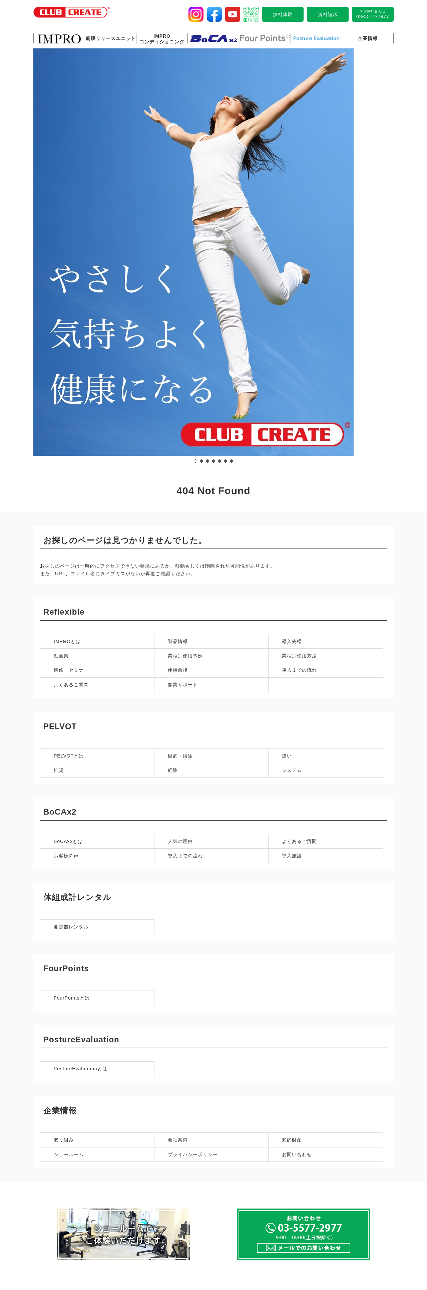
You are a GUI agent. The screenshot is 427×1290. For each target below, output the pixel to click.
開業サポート (183, 410)
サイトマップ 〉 (346, 1248)
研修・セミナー (71, 396)
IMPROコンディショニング (248, 1053)
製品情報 (178, 367)
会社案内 (178, 865)
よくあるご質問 (71, 410)
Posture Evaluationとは (156, 1172)
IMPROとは (67, 367)
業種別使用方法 (299, 381)
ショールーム (69, 880)
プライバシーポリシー (193, 880)
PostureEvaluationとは (80, 794)
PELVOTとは (69, 481)
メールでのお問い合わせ (346, 1196)
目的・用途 (180, 481)
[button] (195, 189)
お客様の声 (66, 581)
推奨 (59, 496)
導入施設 (292, 581)
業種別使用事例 (185, 381)
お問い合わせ (297, 880)
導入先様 (292, 367)
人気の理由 (180, 567)
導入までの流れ (299, 396)
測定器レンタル (71, 652)
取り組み (64, 865)
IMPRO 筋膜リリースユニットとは (167, 1053)
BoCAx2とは (68, 567)
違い (287, 481)
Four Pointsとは (59, 1172)
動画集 (61, 381)
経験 (173, 496)
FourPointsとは (72, 723)
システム (292, 496)
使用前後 (178, 396)
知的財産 (292, 865)
